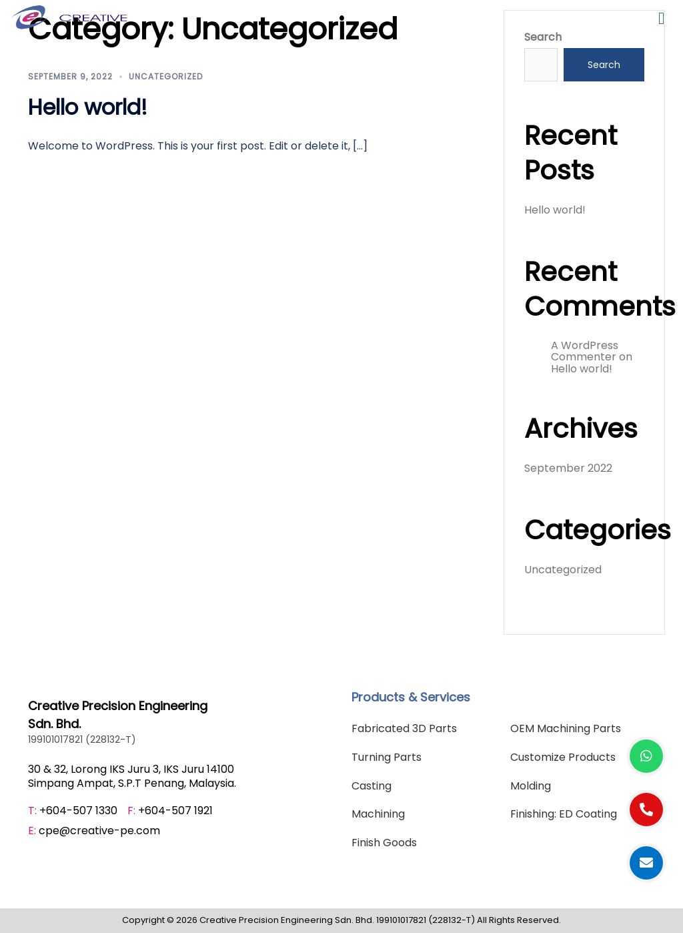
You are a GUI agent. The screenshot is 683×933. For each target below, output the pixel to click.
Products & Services (411, 697)
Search (543, 38)
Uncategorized (166, 76)
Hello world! (87, 107)
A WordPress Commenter (584, 351)
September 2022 (568, 468)
